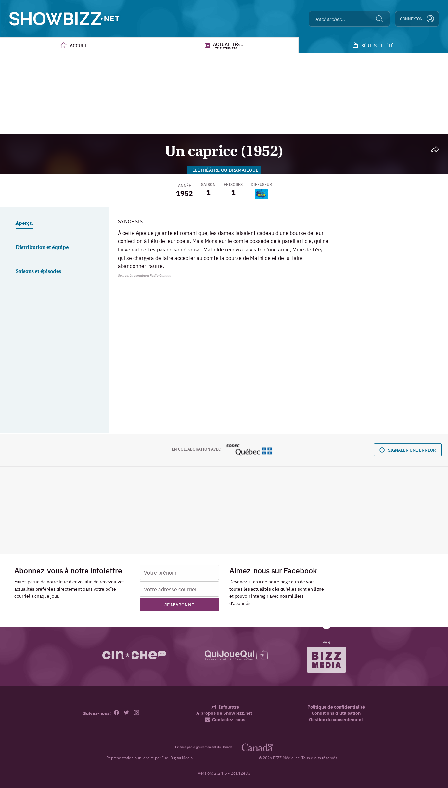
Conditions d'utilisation (336, 713)
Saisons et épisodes (38, 271)
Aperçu (24, 223)
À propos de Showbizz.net (224, 713)
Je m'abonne (179, 604)
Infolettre (225, 707)
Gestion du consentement (336, 719)
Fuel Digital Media (177, 757)
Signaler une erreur (407, 450)
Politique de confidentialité (336, 707)
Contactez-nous (225, 719)
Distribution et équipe (42, 247)
